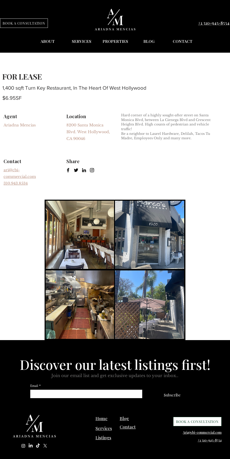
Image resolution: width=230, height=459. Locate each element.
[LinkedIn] (84, 170)
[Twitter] (76, 170)
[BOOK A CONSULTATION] (24, 23)
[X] (45, 445)
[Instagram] (92, 170)
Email (35, 386)
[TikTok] (37, 445)
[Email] (84, 394)
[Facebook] (68, 170)
